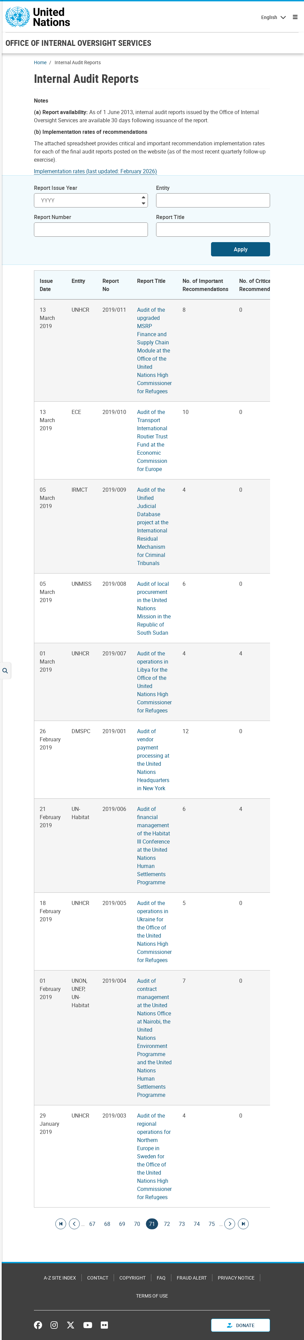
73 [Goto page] (182, 1224)
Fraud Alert (192, 1277)
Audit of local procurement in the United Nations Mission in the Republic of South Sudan (154, 608)
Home (40, 62)
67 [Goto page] (92, 1224)
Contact (97, 1277)
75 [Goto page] (212, 1224)
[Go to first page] (60, 1223)
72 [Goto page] (167, 1224)
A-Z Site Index (60, 1277)
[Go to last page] (243, 1223)
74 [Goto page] (197, 1224)
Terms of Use (152, 1295)
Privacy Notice (236, 1277)
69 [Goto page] (122, 1224)
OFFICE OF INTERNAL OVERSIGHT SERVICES (78, 42)
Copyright (132, 1277)
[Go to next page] (229, 1223)
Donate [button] (240, 1325)
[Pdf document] (100, 171)
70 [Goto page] (137, 1224)
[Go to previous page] (74, 1223)
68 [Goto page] (107, 1224)
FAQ (161, 1277)
